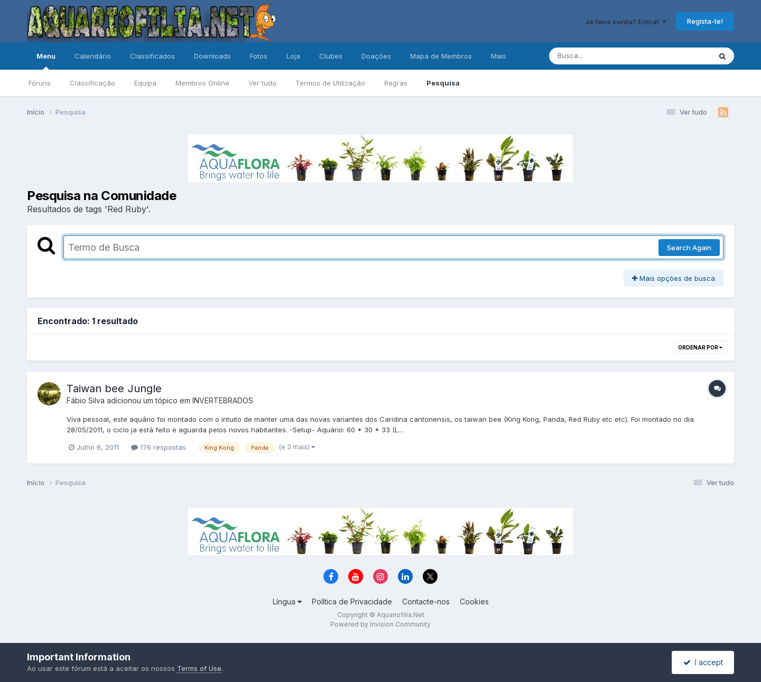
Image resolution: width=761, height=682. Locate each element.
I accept (703, 662)
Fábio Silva (86, 400)
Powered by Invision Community (380, 624)
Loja (293, 56)
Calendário (93, 56)
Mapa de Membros (441, 56)
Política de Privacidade (352, 601)
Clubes (330, 56)
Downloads (212, 56)
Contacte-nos (426, 601)
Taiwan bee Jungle (114, 388)
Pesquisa (443, 83)
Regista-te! (705, 21)
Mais (498, 56)
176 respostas (158, 447)
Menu (45, 61)
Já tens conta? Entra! (625, 21)
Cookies (474, 601)
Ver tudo (262, 83)
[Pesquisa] (601, 56)
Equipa (145, 83)
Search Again (689, 247)
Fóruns (40, 83)
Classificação (92, 83)
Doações (376, 56)
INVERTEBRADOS (222, 400)
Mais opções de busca (673, 278)
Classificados (152, 56)
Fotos (258, 56)
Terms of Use (199, 668)
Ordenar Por (700, 347)
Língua (287, 601)
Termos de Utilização (330, 83)
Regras (395, 83)
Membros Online (202, 83)
